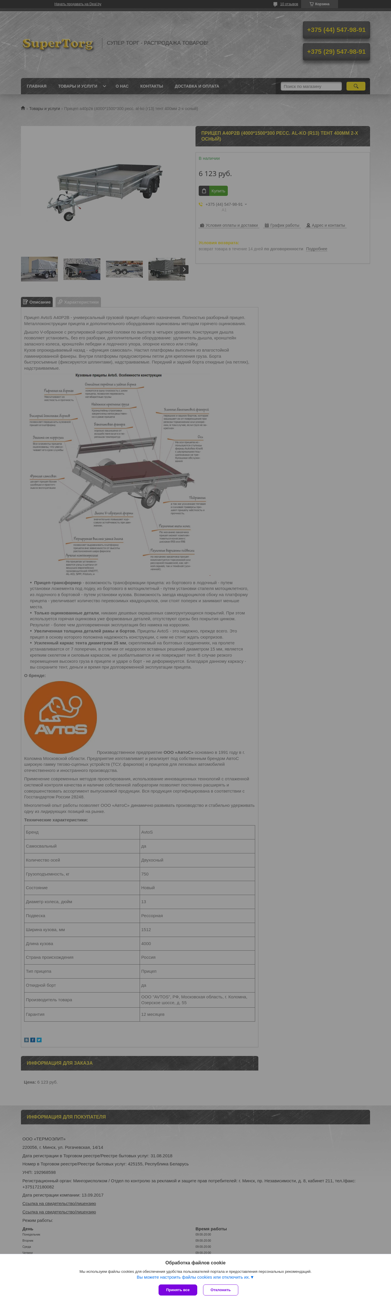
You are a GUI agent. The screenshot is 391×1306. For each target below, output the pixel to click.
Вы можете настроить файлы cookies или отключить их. (193, 1277)
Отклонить (221, 1290)
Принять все (178, 1290)
